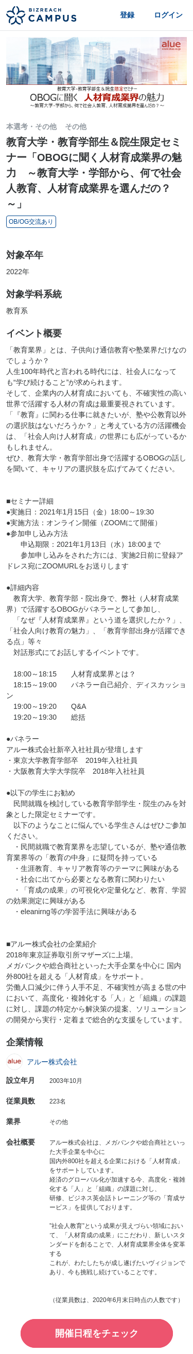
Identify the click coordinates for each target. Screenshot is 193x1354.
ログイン (168, 15)
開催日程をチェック (96, 1333)
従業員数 (20, 1101)
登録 (127, 15)
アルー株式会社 (52, 1062)
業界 (13, 1121)
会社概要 (20, 1142)
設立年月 (20, 1080)
